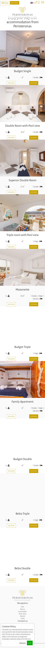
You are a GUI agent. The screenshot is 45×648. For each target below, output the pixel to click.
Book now (34, 83)
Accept (29, 643)
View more (11, 83)
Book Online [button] (14, 3)
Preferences (22, 643)
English (32, 3)
